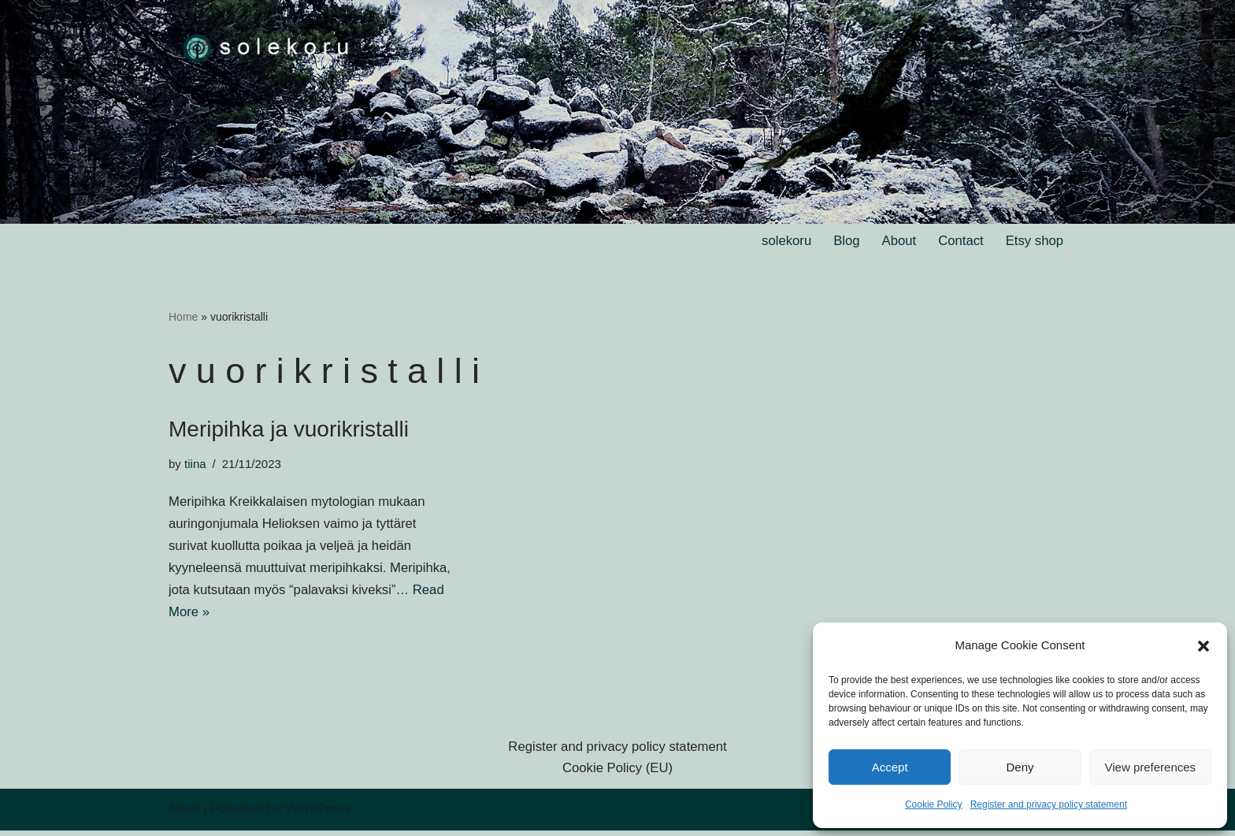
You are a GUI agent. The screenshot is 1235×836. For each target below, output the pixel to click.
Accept (890, 767)
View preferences (1150, 767)
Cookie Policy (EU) (618, 774)
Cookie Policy (933, 804)
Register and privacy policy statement (1048, 804)
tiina (195, 464)
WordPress (318, 814)
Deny (1019, 767)
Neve (184, 814)
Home (183, 316)
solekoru (783, 241)
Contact (959, 241)
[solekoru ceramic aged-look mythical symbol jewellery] (267, 47)
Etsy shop (1033, 241)
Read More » (268, 616)
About (896, 241)
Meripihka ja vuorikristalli (289, 430)
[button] (1203, 646)
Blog (843, 241)
